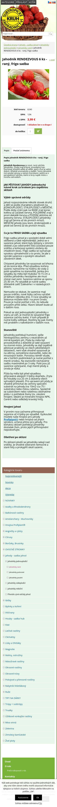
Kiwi (7, 624)
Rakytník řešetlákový (15, 685)
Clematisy (10, 637)
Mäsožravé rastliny (14, 661)
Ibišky (8, 600)
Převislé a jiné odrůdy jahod (19, 594)
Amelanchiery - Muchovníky (19, 518)
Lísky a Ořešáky (13, 643)
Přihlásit (21, 2)
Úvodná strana (10, 44)
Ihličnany (9, 612)
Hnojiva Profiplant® (15, 525)
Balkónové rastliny (14, 512)
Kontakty (10, 776)
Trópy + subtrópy (14, 704)
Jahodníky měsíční (15, 588)
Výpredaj (9, 494)
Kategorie (8, 2)
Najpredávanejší (13, 476)
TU (40, 803)
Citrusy (8, 537)
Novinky (9, 482)
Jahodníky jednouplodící (17, 561)
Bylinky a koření (13, 606)
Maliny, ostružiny (13, 655)
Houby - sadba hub (14, 618)
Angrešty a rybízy (13, 531)
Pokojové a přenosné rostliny (20, 679)
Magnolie (10, 649)
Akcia (8, 488)
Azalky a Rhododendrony (18, 506)
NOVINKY (10, 500)
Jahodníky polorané (16, 572)
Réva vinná (10, 722)
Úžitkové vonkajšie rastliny (18, 716)
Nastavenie (23, 797)
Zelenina (9, 728)
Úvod (7, 761)
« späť (52, 59)
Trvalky (8, 710)
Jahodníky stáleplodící (17, 583)
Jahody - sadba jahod (28, 44)
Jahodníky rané (25, 47)
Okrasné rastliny (13, 667)
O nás (8, 766)
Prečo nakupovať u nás (16, 770)
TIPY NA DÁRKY (13, 698)
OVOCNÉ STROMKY (15, 549)
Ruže (7, 691)
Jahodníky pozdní (15, 577)
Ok (37, 797)
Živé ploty (10, 740)
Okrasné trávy (12, 673)
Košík (32, 2)
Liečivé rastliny (12, 630)
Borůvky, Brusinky (14, 543)
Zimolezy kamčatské (15, 734)
